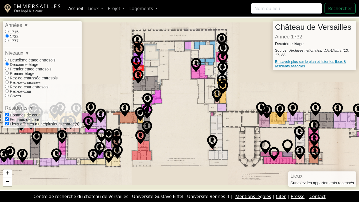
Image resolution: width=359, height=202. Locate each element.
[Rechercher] (286, 8)
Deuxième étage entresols (30, 60)
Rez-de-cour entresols (27, 87)
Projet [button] (114, 8)
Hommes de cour (22, 115)
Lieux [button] (94, 8)
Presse (297, 196)
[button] (292, 109)
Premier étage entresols (28, 69)
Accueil (75, 8)
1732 (12, 36)
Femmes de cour (22, 119)
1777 (12, 41)
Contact (317, 196)
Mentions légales (253, 196)
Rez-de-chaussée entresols (31, 78)
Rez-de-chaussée (23, 82)
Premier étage (19, 73)
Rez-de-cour (18, 91)
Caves (13, 96)
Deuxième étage (21, 64)
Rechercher (340, 8)
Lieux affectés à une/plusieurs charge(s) (42, 124)
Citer (281, 196)
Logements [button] (141, 8)
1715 (12, 32)
